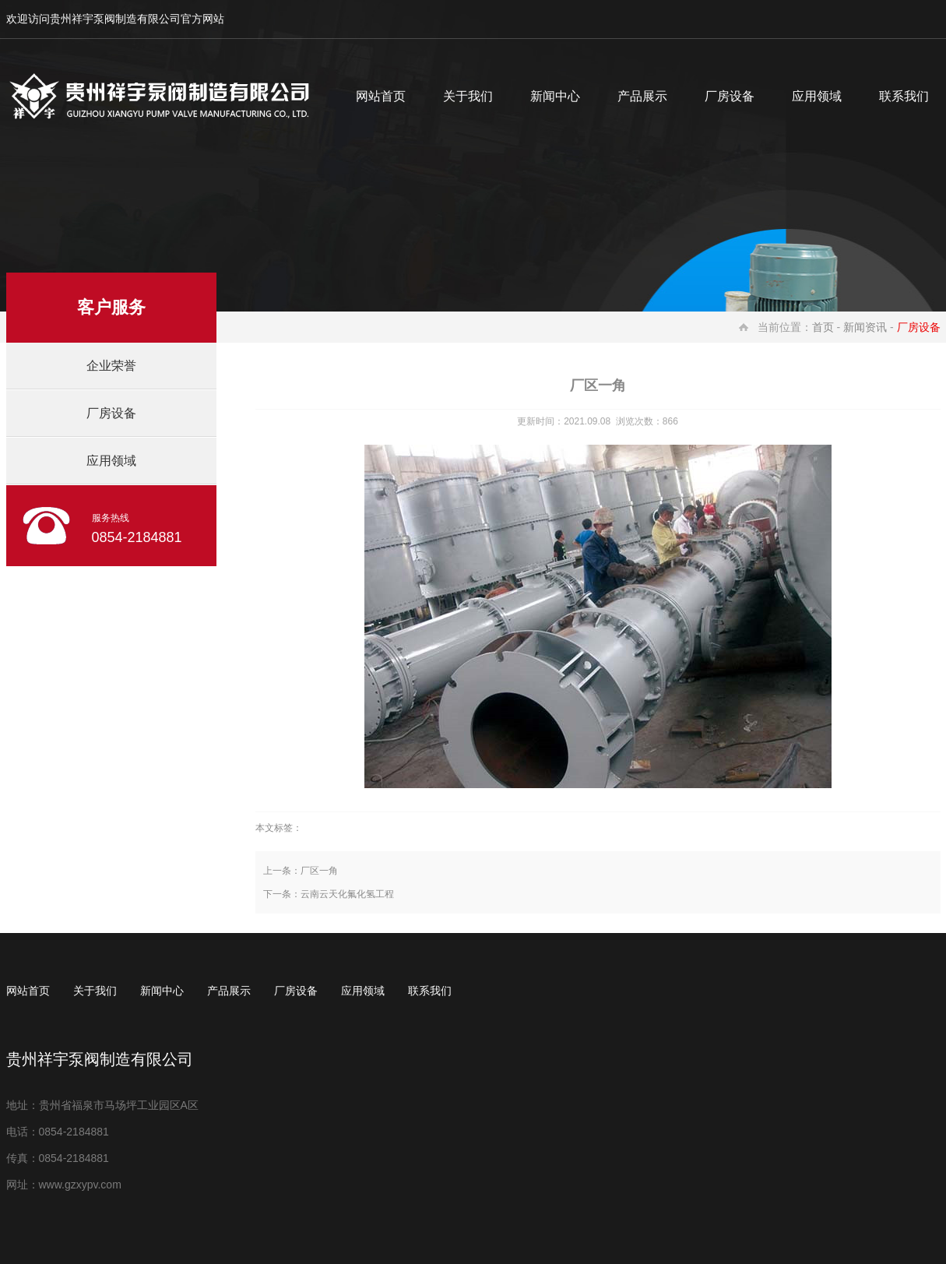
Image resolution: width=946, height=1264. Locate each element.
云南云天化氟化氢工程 (347, 894)
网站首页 (381, 96)
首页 (823, 327)
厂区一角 (319, 870)
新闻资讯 (865, 327)
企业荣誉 (111, 365)
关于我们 (468, 96)
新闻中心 (555, 96)
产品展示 (642, 96)
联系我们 (430, 990)
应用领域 (817, 96)
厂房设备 (729, 96)
